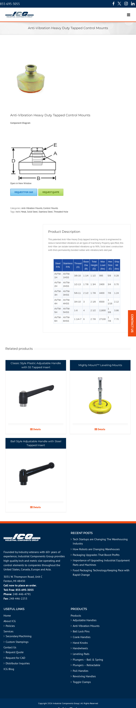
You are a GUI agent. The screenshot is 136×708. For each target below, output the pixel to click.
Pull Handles (80, 670)
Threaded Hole (61, 211)
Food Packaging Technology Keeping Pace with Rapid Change (101, 572)
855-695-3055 (10, 4)
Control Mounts (50, 208)
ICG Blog (9, 669)
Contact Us (10, 647)
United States (12, 569)
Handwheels (80, 648)
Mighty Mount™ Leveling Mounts (100, 365)
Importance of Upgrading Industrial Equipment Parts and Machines (101, 563)
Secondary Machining (19, 636)
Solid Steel (32, 211)
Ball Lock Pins (81, 631)
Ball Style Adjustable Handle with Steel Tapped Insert (35, 443)
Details (37, 429)
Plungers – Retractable (86, 665)
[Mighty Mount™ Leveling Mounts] (100, 391)
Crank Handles (81, 637)
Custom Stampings (17, 642)
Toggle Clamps (82, 682)
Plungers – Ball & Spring (88, 659)
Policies (10, 626)
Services (8, 631)
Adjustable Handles (85, 620)
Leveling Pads (81, 654)
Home (7, 615)
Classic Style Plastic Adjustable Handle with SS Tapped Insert (36, 365)
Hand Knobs (80, 642)
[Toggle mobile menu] (129, 13)
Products (76, 615)
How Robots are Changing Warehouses (96, 549)
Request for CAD (15, 658)
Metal (23, 211)
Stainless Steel (46, 211)
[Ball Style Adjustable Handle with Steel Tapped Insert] (35, 469)
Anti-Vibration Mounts (31, 208)
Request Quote (15, 652)
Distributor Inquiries (18, 663)
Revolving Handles (84, 676)
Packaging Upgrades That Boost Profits (96, 555)
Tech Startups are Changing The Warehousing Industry (100, 541)
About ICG (10, 621)
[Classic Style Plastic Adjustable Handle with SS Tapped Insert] (35, 391)
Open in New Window (21, 183)
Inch (18, 211)
